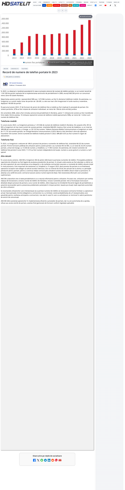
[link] (23, 316)
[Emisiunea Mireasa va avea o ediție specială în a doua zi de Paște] (86, 354)
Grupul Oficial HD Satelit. (35, 262)
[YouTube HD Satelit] (105, 5)
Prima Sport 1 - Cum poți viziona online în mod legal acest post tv (19, 351)
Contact (89, 5)
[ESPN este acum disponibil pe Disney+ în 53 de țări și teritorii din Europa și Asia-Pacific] (39, 334)
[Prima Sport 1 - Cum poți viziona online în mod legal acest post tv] (39, 354)
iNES (70, 5)
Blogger (76, 402)
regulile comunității (29, 260)
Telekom (82, 5)
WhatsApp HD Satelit (109, 229)
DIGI (44, 5)
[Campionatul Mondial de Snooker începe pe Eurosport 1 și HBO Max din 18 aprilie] (109, 93)
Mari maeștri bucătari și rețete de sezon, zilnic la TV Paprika (66, 312)
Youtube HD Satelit (109, 234)
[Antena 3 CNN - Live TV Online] (86, 372)
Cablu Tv (54, 2)
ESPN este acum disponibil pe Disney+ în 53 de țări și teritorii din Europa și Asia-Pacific (20, 332)
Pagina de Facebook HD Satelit (109, 216)
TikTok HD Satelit (109, 239)
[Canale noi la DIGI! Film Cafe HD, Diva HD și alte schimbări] (39, 316)
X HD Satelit (109, 244)
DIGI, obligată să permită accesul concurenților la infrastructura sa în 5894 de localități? (66, 332)
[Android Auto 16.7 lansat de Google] (39, 372)
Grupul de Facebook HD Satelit (109, 223)
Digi (100, 272)
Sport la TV (93, 2)
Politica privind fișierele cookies (109, 298)
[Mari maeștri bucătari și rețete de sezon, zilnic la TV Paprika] (86, 316)
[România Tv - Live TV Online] (86, 389)
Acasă (34, 2)
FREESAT (106, 272)
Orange (49, 5)
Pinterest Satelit (109, 249)
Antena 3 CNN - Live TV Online (65, 368)
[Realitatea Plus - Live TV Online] (39, 389)
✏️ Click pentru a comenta (12, 77)
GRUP (100, 5)
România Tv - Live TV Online (64, 385)
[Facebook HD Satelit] (95, 5)
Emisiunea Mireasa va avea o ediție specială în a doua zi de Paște (66, 351)
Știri (40, 2)
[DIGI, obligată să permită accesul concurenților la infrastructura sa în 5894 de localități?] (86, 334)
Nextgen (76, 5)
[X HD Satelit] (115, 5)
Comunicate (46, 2)
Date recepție (70, 2)
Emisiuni (86, 2)
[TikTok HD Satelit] (110, 5)
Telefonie (101, 2)
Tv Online (109, 2)
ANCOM (6, 68)
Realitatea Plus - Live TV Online (19, 385)
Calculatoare (37, 5)
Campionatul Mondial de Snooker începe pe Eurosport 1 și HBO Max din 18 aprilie (109, 82)
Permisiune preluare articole (109, 293)
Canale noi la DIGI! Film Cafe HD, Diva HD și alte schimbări (19, 312)
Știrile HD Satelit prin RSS (109, 255)
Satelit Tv (61, 2)
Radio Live (116, 2)
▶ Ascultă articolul (85, 16)
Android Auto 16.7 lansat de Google (19, 368)
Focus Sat (64, 5)
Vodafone (56, 5)
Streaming (79, 2)
